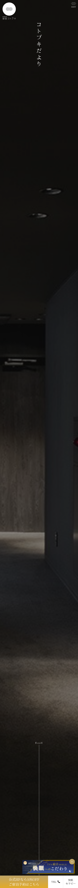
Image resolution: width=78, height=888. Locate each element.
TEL (55, 882)
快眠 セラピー (71, 881)
